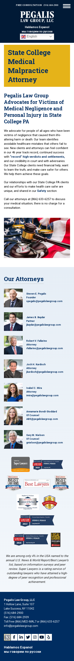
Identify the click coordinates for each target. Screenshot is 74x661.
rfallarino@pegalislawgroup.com (44, 348)
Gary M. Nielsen (35, 435)
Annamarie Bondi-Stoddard (41, 411)
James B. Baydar (35, 317)
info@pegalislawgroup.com (21, 625)
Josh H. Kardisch (36, 364)
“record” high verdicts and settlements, (37, 156)
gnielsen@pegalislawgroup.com (44, 442)
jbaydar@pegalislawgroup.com (43, 324)
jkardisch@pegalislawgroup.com (44, 372)
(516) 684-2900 (50, 5)
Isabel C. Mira (34, 388)
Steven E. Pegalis (36, 293)
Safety (41, 191)
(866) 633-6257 (49, 621)
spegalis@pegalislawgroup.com (44, 301)
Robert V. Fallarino (36, 341)
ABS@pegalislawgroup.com (42, 419)
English (29, 36)
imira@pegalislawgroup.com (42, 395)
